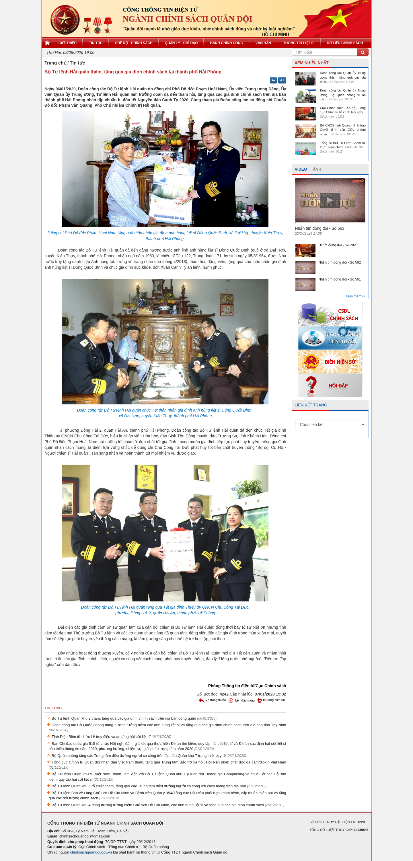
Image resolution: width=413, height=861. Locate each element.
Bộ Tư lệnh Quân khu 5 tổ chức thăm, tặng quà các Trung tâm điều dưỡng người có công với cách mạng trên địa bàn (159, 786)
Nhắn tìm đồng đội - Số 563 (319, 228)
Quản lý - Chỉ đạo (181, 43)
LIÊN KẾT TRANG (311, 405)
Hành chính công (226, 43)
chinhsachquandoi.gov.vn (91, 852)
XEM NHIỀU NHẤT (312, 63)
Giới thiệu (68, 43)
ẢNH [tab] (317, 169)
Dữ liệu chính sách (345, 43)
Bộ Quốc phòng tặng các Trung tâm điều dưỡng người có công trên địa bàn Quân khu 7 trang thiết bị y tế (149, 755)
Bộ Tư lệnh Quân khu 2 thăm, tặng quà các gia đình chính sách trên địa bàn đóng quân (134, 718)
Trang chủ (55, 63)
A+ (282, 80)
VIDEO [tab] (301, 169)
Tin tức (96, 43)
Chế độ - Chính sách (134, 43)
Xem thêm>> (355, 296)
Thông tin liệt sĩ (299, 43)
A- (273, 80)
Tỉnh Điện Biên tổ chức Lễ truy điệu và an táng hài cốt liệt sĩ (111, 737)
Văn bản (263, 43)
